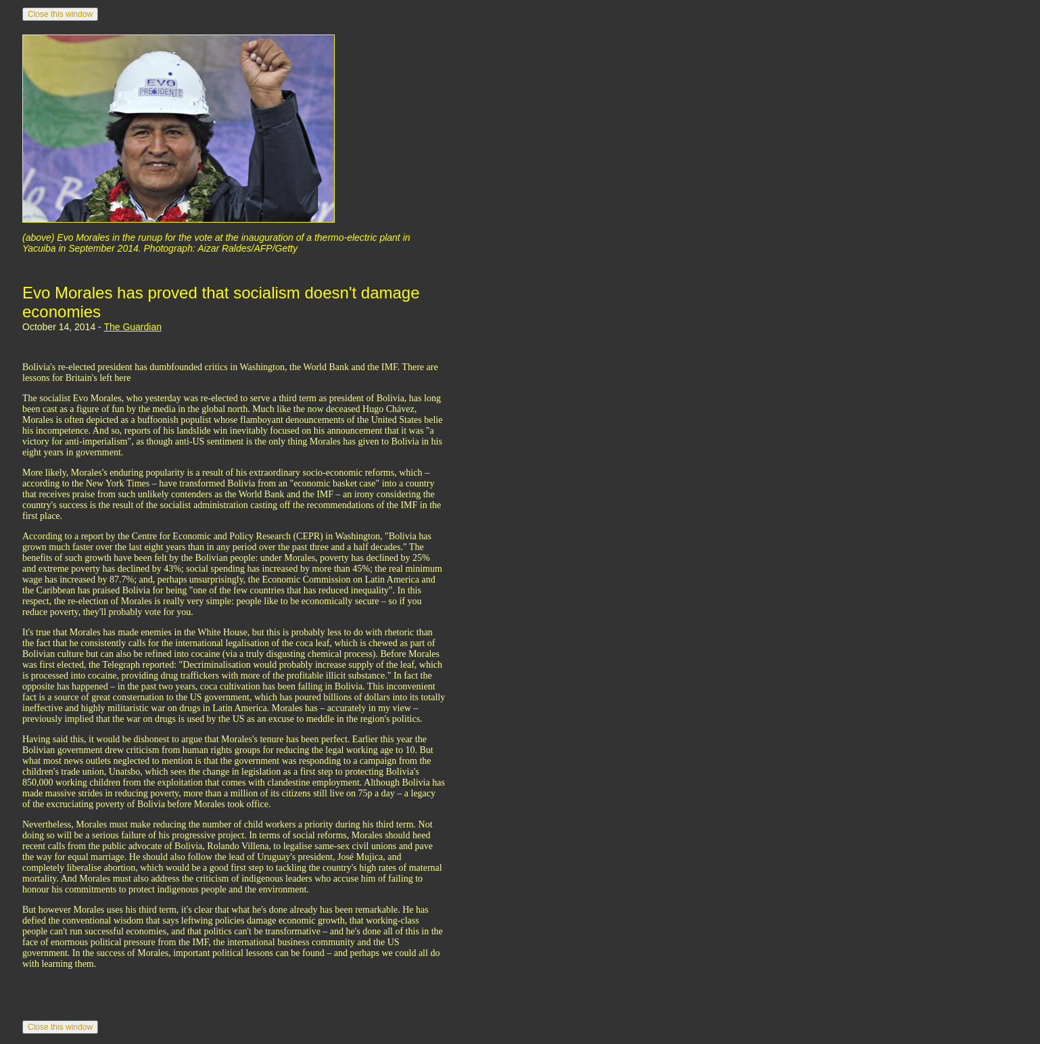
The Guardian (132, 326)
